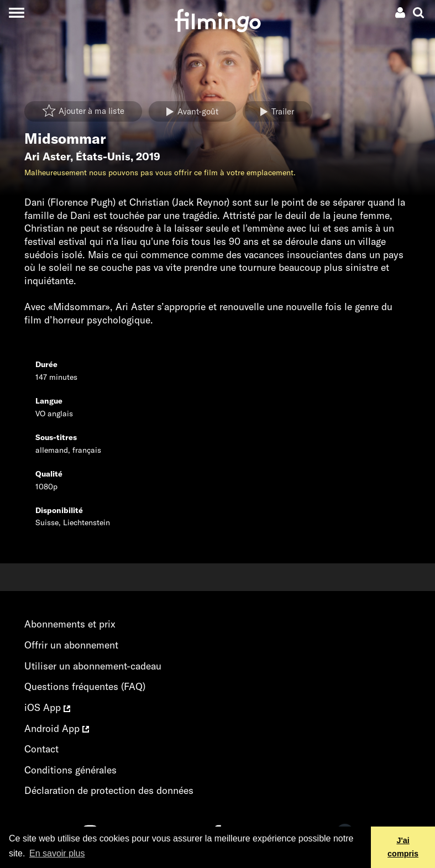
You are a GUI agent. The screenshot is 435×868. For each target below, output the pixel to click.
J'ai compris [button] (402, 847)
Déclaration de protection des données (108, 790)
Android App (56, 728)
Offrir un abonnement (71, 645)
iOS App (47, 707)
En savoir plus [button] (57, 853)
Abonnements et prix (70, 624)
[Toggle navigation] (16, 12)
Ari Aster (47, 156)
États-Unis (103, 156)
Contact (41, 748)
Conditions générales (70, 770)
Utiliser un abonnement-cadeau (92, 666)
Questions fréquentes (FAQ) (84, 686)
